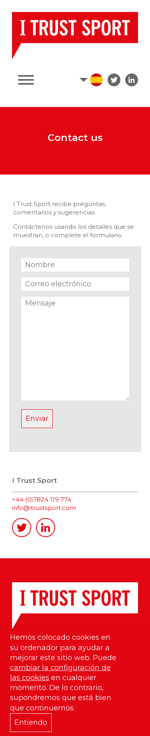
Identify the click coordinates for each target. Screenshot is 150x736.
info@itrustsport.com (44, 508)
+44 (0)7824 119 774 (41, 499)
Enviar (37, 418)
